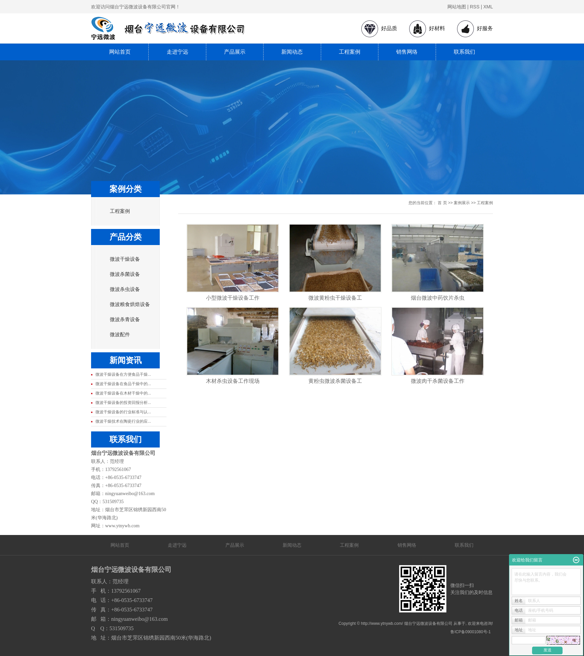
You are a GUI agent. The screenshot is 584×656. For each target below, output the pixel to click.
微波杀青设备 (125, 319)
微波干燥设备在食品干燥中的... (123, 383)
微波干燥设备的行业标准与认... (123, 412)
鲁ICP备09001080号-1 (470, 632)
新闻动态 (292, 52)
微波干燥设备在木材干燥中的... (123, 393)
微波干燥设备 (125, 259)
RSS (475, 6)
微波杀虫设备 (125, 289)
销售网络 (407, 52)
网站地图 (456, 6)
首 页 (442, 202)
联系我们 (464, 52)
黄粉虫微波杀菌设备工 (335, 381)
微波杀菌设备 (125, 274)
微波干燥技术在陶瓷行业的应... (123, 421)
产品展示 (234, 52)
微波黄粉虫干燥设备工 (335, 298)
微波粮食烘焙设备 (130, 304)
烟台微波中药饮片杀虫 (437, 298)
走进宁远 (177, 52)
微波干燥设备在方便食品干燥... (123, 374)
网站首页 (120, 52)
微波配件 (120, 334)
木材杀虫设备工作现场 (233, 381)
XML (488, 6)
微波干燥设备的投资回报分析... (123, 402)
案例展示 (462, 202)
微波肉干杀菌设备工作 (437, 381)
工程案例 (349, 52)
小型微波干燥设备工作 (233, 298)
